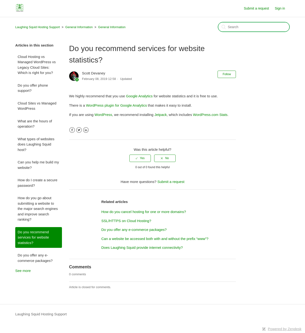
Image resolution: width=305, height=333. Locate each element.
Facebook (72, 130)
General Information (79, 27)
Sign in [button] (280, 8)
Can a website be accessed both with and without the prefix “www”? (154, 239)
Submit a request (256, 8)
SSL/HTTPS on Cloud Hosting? (126, 221)
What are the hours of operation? (35, 124)
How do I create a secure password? (37, 182)
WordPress (103, 115)
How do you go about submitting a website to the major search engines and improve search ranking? (38, 208)
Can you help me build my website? (38, 165)
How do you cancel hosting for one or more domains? (143, 212)
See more (23, 271)
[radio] (140, 158)
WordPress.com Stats (210, 115)
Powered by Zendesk (284, 329)
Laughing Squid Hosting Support (37, 27)
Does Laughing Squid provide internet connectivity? (142, 247)
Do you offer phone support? (33, 88)
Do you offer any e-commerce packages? (35, 258)
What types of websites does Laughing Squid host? (36, 144)
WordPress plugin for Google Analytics (116, 105)
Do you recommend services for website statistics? (33, 237)
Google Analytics (139, 96)
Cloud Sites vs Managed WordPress (37, 106)
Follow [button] (227, 74)
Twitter (79, 130)
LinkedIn (86, 130)
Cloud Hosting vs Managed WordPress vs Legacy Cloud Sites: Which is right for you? (37, 65)
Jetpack (160, 115)
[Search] (254, 27)
